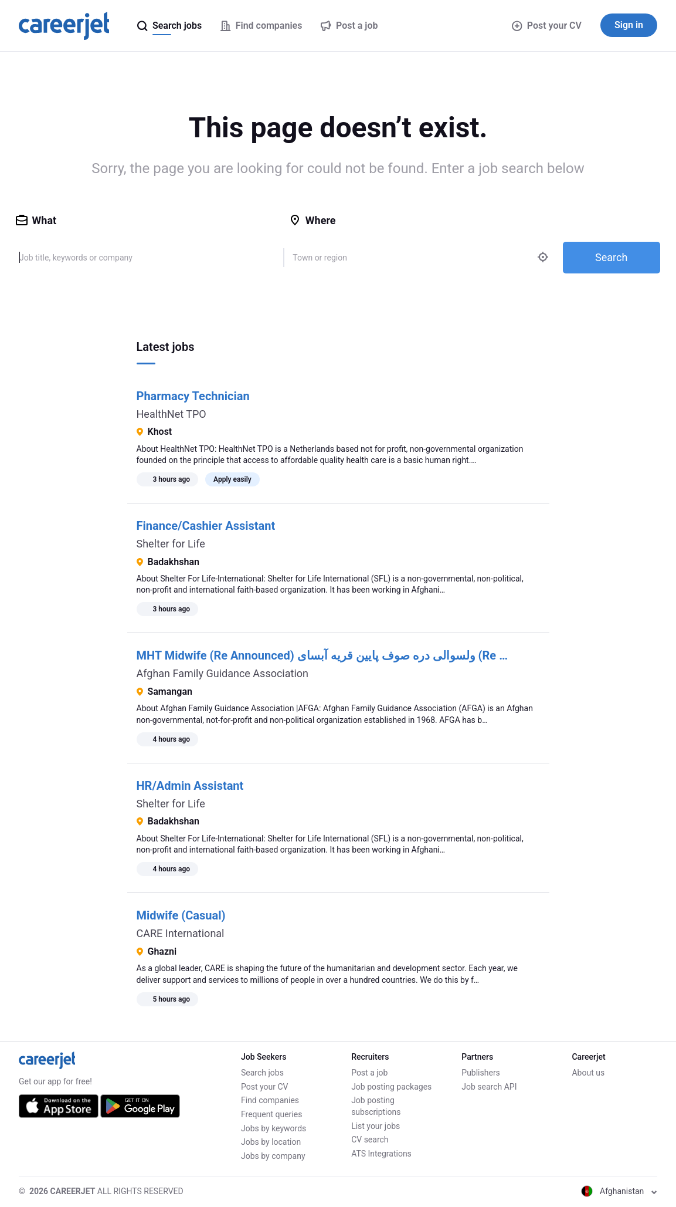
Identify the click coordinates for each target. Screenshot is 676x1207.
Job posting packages (391, 1086)
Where (312, 220)
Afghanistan (619, 1191)
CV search (369, 1139)
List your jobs (375, 1126)
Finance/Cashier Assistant (206, 526)
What (36, 220)
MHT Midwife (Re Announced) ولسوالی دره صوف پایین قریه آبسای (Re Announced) (350, 655)
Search (611, 257)
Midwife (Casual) (181, 915)
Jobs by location (271, 1142)
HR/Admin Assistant (190, 786)
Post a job (369, 1072)
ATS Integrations (381, 1153)
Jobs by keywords (273, 1128)
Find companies (270, 1100)
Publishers (480, 1072)
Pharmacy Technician (193, 396)
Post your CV (547, 25)
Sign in (628, 25)
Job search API (489, 1086)
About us (588, 1072)
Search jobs (262, 1072)
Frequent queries (271, 1114)
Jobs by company (273, 1156)
